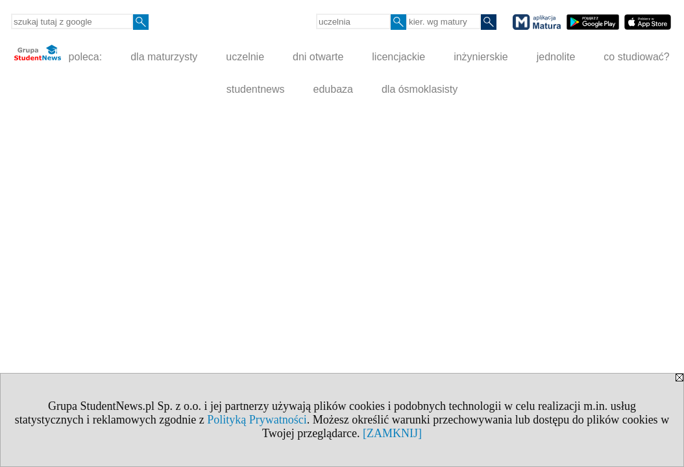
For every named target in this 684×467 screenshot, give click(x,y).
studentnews (255, 89)
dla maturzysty (163, 56)
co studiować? (636, 56)
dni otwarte (318, 56)
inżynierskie (481, 56)
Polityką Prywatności (257, 419)
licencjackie (398, 56)
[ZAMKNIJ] (392, 433)
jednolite (556, 56)
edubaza (333, 89)
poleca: (58, 53)
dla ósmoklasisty (420, 89)
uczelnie (245, 56)
